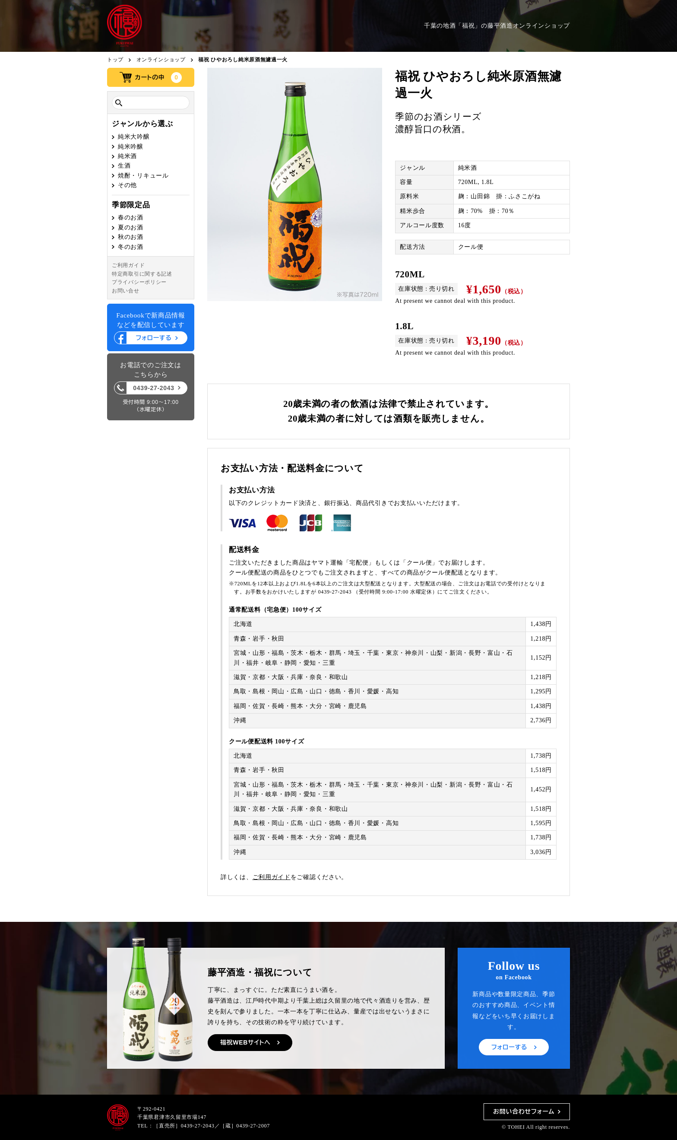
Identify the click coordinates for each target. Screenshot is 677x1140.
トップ (115, 60)
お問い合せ (125, 291)
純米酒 (127, 156)
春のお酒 (130, 217)
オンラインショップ (161, 60)
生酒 (124, 165)
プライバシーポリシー (139, 282)
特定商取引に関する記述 (142, 274)
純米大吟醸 (134, 136)
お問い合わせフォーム (523, 1111)
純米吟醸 (130, 146)
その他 (127, 185)
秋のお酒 (130, 237)
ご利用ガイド (128, 265)
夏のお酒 (130, 227)
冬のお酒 (130, 247)
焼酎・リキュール (143, 175)
